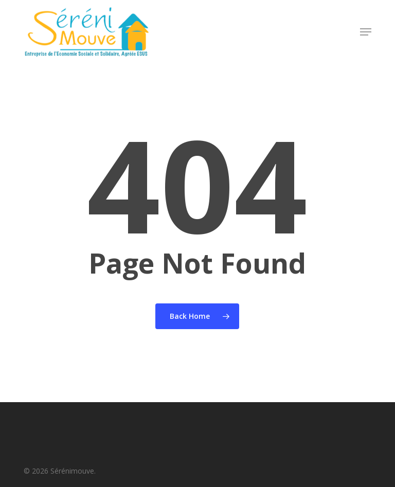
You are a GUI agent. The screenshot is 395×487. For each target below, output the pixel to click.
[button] (365, 32)
